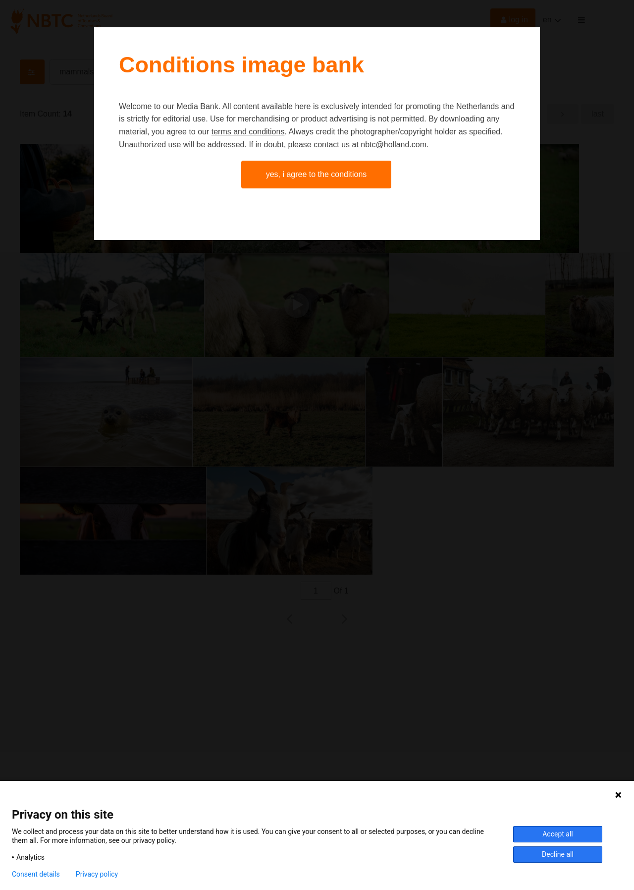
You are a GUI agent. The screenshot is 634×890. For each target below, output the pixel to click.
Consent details (36, 874)
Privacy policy (97, 874)
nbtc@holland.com (393, 144)
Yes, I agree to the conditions (316, 174)
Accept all (557, 834)
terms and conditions (248, 131)
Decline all (558, 854)
